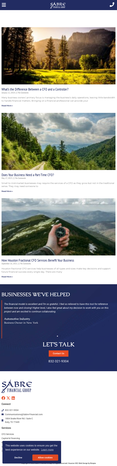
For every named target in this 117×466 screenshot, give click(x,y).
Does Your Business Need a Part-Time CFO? (28, 174)
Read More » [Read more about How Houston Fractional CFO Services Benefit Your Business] (7, 276)
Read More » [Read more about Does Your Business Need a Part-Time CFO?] (7, 191)
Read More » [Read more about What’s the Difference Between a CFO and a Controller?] (7, 105)
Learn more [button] (47, 449)
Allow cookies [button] (45, 457)
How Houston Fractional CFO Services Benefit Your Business (38, 260)
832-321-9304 (58, 361)
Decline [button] (18, 457)
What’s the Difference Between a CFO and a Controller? (35, 89)
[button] (57, 336)
